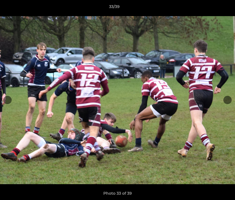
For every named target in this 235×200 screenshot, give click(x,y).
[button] (211, 8)
